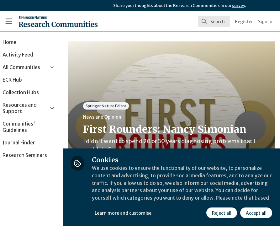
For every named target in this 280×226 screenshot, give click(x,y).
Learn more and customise (140, 213)
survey (238, 5)
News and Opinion (119, 117)
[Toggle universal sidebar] (9, 21)
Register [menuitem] (244, 21)
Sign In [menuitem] (265, 21)
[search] (214, 21)
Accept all (256, 213)
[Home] (58, 21)
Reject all (221, 213)
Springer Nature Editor (123, 106)
